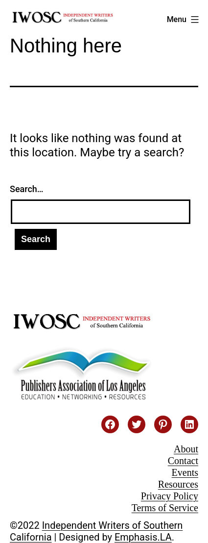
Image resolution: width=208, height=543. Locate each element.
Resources (178, 484)
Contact (183, 460)
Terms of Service (165, 507)
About (186, 449)
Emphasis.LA (143, 537)
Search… (27, 189)
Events (185, 472)
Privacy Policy (169, 496)
